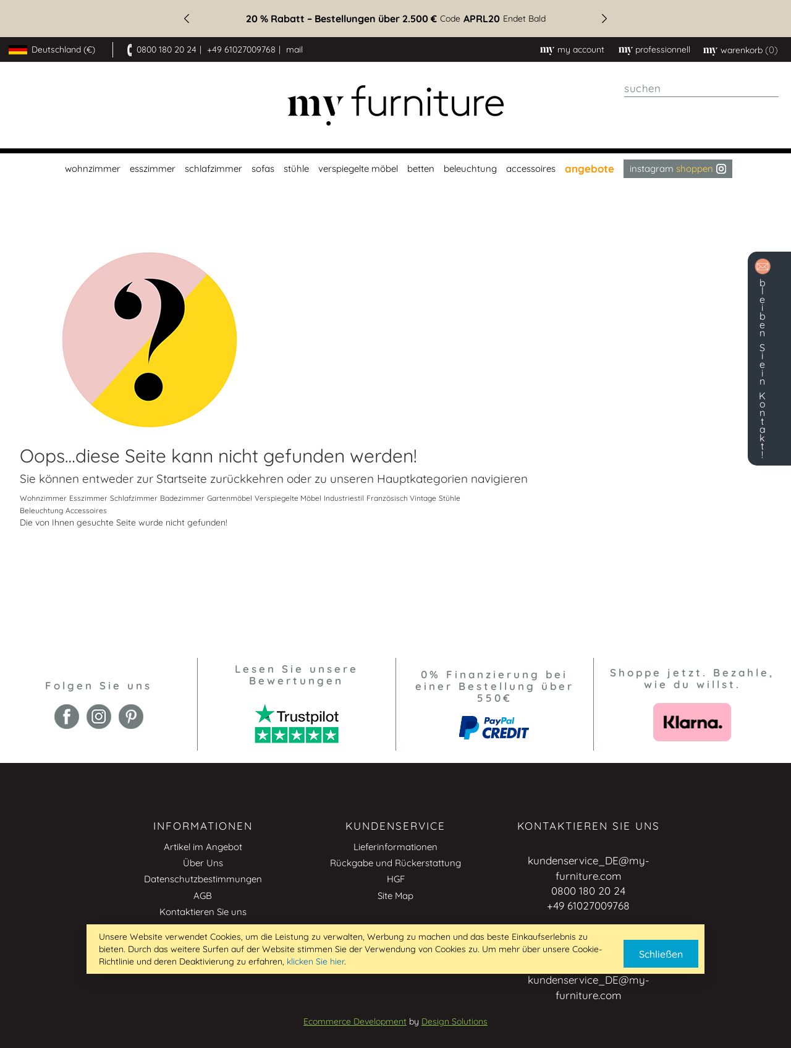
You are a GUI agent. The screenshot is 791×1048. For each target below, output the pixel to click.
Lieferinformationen (395, 847)
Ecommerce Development (355, 1021)
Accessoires (86, 510)
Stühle (449, 498)
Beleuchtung (41, 510)
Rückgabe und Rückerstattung (395, 863)
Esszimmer (88, 498)
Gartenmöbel (229, 498)
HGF (396, 879)
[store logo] (395, 105)
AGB (202, 895)
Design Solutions (454, 1021)
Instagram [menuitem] (678, 168)
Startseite (181, 478)
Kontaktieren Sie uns (203, 912)
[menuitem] (91, 168)
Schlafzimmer (134, 498)
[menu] (395, 168)
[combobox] (701, 88)
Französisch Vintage (401, 498)
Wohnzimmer (43, 498)
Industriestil (344, 498)
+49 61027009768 (241, 49)
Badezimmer (182, 498)
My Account (580, 49)
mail (294, 49)
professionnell (662, 49)
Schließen (661, 954)
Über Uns (203, 863)
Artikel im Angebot (203, 847)
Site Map (395, 895)
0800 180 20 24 (167, 49)
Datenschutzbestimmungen (203, 879)
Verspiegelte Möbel (288, 498)
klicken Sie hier (315, 961)
